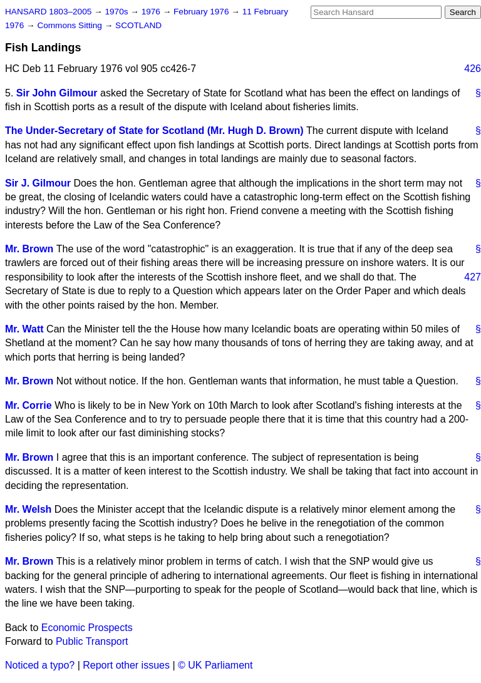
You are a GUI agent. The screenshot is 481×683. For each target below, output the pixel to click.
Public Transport (92, 641)
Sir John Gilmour (57, 93)
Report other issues (126, 665)
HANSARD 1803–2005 (48, 11)
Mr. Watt (24, 329)
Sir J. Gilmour (38, 183)
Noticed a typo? (40, 665)
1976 (152, 11)
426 (472, 68)
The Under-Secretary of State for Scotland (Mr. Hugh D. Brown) (154, 130)
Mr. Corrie (28, 405)
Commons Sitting (70, 25)
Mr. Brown (29, 249)
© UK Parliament (215, 665)
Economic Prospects (87, 627)
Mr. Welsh (28, 509)
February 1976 (202, 11)
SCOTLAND (138, 25)
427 (472, 277)
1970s (117, 11)
